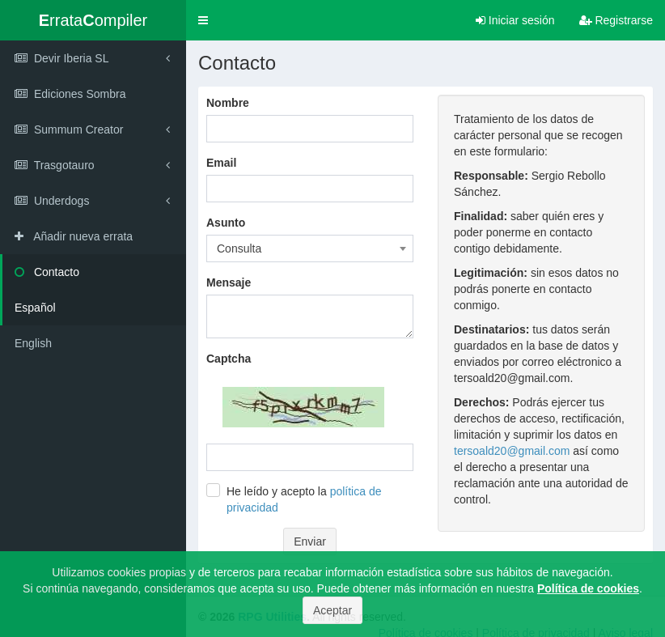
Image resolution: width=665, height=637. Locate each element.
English (33, 343)
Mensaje (228, 282)
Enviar (310, 541)
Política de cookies (588, 588)
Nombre (227, 102)
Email (221, 162)
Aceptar (332, 610)
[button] (203, 20)
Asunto (225, 222)
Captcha (228, 358)
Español (35, 307)
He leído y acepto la (304, 499)
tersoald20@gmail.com (512, 450)
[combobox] (309, 248)
